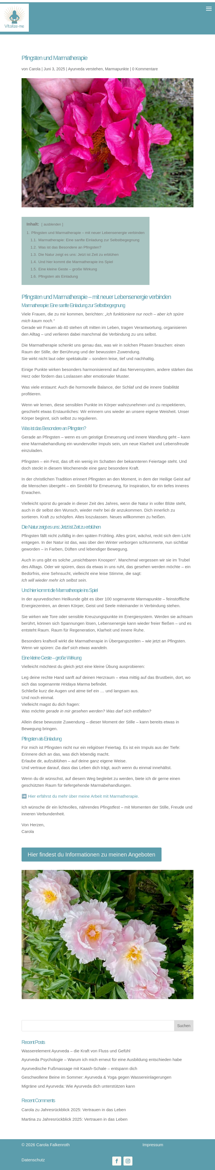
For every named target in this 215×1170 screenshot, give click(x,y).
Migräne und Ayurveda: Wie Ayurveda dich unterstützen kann (78, 1086)
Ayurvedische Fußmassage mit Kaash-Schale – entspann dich (79, 1068)
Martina (29, 1119)
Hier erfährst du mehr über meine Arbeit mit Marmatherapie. (83, 796)
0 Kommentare (145, 69)
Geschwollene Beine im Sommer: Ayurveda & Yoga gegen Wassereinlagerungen (96, 1077)
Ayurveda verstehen (85, 69)
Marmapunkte (117, 69)
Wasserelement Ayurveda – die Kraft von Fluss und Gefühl (76, 1050)
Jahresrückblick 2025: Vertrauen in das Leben (83, 1109)
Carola (34, 69)
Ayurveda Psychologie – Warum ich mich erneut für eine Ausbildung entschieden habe (102, 1059)
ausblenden (52, 224)
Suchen (183, 1025)
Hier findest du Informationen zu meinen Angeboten (91, 854)
